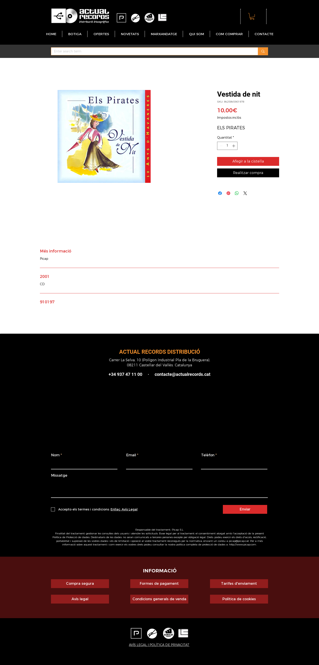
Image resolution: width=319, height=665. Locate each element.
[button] (252, 16)
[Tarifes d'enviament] (239, 583)
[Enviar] (245, 509)
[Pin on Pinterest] (228, 193)
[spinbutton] (227, 146)
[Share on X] (245, 193)
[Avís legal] (80, 599)
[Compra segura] (80, 583)
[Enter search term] (151, 51)
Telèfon (207, 455)
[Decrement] (220, 146)
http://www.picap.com (242, 544)
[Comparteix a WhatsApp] (236, 193)
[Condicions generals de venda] (159, 599)
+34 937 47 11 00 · (132, 374)
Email (131, 455)
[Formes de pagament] (159, 583)
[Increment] (234, 146)
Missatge (59, 475)
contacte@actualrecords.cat (182, 374)
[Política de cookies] (239, 599)
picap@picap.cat (239, 541)
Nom (55, 455)
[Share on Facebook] (220, 193)
